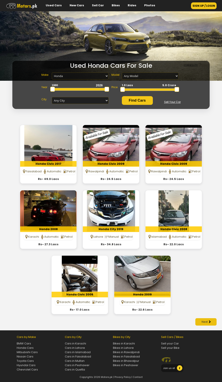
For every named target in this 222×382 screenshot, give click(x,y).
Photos (149, 5)
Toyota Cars (25, 361)
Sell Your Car (172, 102)
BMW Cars (24, 343)
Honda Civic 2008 (173, 229)
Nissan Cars (25, 356)
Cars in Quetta (75, 369)
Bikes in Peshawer (125, 365)
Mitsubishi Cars (27, 352)
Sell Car (98, 5)
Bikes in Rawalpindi (126, 352)
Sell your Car (170, 343)
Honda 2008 (48, 229)
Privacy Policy (122, 377)
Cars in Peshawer (77, 365)
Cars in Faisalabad (78, 356)
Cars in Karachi (75, 343)
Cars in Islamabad (78, 352)
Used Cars (54, 5)
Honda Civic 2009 (111, 164)
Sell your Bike (170, 348)
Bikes (116, 5)
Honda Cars (25, 348)
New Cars (77, 5)
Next (206, 322)
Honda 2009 (142, 294)
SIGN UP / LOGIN (204, 6)
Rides (132, 5)
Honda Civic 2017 (48, 164)
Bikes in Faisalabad (126, 356)
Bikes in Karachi (124, 343)
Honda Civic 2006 (79, 294)
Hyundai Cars (26, 365)
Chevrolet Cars (27, 369)
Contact (138, 377)
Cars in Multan (75, 361)
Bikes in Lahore (123, 348)
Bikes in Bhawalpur (126, 361)
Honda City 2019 (111, 229)
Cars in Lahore (75, 348)
